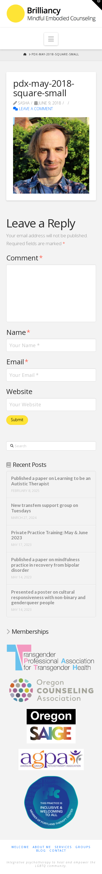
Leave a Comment (33, 108)
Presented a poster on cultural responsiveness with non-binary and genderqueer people (48, 598)
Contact (58, 850)
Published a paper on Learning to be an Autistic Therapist (51, 481)
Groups (83, 847)
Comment (24, 258)
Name (18, 332)
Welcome (20, 847)
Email (17, 362)
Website (19, 391)
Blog (41, 850)
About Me (42, 847)
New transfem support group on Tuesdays (44, 508)
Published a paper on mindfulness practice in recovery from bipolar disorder (45, 565)
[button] (51, 39)
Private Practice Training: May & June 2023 (49, 535)
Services (63, 847)
